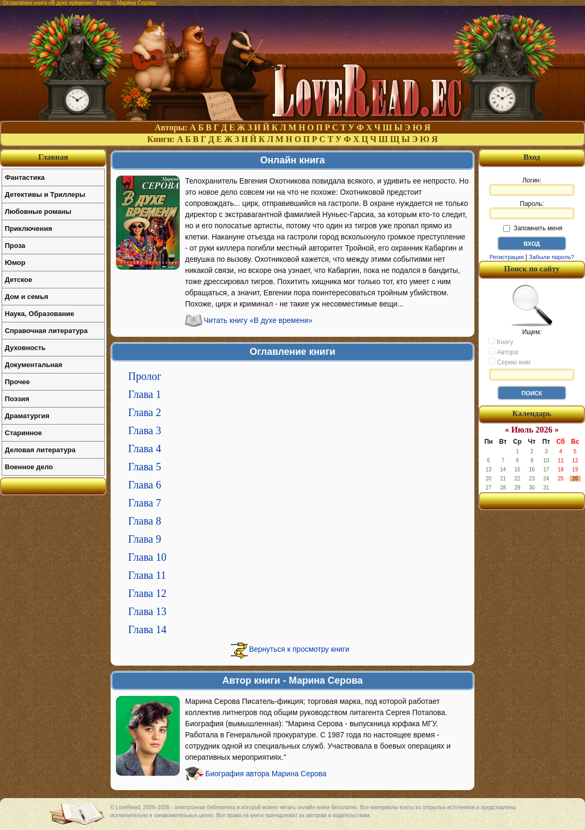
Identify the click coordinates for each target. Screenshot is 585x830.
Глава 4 (144, 448)
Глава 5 (144, 466)
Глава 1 (144, 394)
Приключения (28, 229)
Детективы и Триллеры (45, 194)
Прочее (17, 382)
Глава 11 (147, 575)
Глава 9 (144, 539)
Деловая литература (40, 450)
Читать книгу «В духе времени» (258, 320)
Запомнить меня (532, 228)
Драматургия (27, 416)
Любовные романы (38, 211)
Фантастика (25, 177)
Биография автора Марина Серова (266, 773)
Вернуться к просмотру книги (299, 649)
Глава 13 (147, 611)
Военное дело (29, 467)
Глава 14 (147, 629)
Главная (53, 157)
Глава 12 (147, 593)
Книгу (500, 341)
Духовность (25, 348)
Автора (503, 351)
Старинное (23, 433)
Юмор (15, 263)
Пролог (144, 376)
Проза (15, 246)
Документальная (33, 365)
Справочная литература (46, 331)
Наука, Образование (39, 314)
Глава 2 (144, 412)
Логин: (531, 186)
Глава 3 (144, 430)
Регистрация (506, 257)
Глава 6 (144, 485)
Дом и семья (26, 297)
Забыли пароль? (551, 257)
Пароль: (531, 209)
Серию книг (509, 362)
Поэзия (17, 399)
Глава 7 (144, 503)
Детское (18, 280)
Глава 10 (147, 557)
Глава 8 (144, 521)
